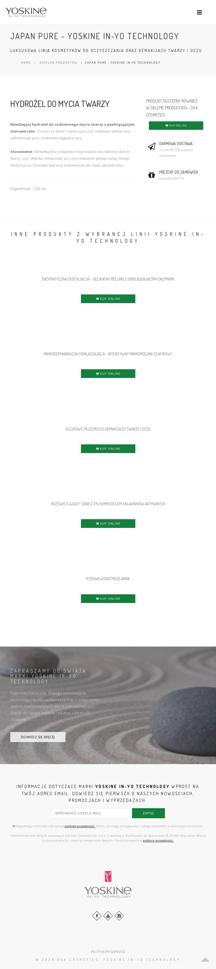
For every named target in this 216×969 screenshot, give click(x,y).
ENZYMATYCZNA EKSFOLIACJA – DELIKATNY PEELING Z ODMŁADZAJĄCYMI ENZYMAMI (108, 279)
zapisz (148, 813)
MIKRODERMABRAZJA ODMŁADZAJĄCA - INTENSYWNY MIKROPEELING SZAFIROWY (108, 353)
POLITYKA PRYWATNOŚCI (108, 952)
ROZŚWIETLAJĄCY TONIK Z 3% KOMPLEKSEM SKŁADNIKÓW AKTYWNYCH (108, 503)
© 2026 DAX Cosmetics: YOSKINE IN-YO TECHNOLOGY (108, 960)
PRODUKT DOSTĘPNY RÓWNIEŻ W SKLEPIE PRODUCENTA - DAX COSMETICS (172, 108)
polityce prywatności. (158, 840)
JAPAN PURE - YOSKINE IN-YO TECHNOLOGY (122, 62)
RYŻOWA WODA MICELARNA (108, 578)
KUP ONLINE (176, 125)
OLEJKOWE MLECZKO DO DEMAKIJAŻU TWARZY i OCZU (108, 429)
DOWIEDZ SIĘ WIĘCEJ (38, 737)
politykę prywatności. (80, 826)
